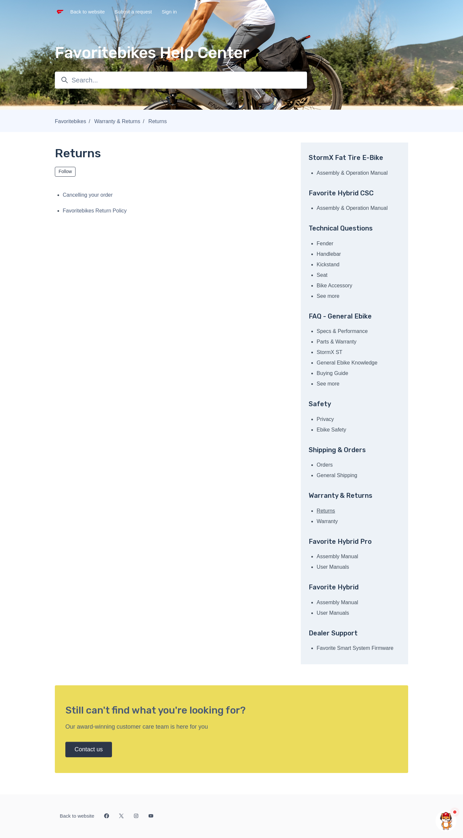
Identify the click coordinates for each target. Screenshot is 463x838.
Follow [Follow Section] (65, 171)
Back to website (87, 11)
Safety (320, 404)
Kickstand (328, 264)
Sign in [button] (169, 11)
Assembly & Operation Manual (352, 173)
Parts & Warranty (336, 341)
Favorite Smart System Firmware (355, 648)
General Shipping (337, 475)
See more (328, 296)
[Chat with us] (445, 820)
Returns (157, 121)
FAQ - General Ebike (340, 316)
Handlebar (329, 254)
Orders (325, 465)
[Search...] (181, 80)
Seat (322, 275)
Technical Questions (341, 228)
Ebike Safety (331, 429)
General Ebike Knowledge (347, 362)
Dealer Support (333, 633)
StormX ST (329, 352)
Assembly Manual (337, 556)
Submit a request (133, 11)
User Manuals (333, 567)
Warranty (327, 521)
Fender (325, 243)
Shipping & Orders (337, 450)
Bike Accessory (334, 285)
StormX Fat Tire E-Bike (346, 158)
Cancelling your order (88, 195)
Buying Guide (332, 373)
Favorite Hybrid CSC (341, 193)
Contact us (89, 749)
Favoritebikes (70, 121)
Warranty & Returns (117, 121)
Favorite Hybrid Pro (340, 541)
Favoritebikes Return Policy (95, 210)
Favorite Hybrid (334, 587)
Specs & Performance (342, 331)
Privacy (325, 419)
